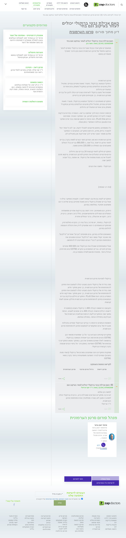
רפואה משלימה (24, 3)
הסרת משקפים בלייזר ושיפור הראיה (61, 522)
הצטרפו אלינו (95, 520)
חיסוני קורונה (46, 518)
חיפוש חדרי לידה (62, 3)
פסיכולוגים (46, 529)
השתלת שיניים (12, 524)
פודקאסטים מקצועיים (36, 4)
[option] (102, 443)
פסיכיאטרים (29, 516)
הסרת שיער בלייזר (13, 517)
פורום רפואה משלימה (79, 525)
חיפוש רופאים (74, 3)
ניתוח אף (30, 522)
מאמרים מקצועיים (49, 4)
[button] (14, 504)
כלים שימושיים (49, 9)
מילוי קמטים (12, 520)
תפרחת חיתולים (35, 52)
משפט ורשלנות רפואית (32, 101)
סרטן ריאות (102, 369)
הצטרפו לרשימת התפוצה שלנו (76, 494)
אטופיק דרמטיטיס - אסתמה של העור (26, 35)
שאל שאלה (105, 479)
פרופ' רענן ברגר (100, 425)
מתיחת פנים (29, 524)
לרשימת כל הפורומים (105, 482)
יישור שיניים (13, 522)
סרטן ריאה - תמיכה (34, 67)
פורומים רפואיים (62, 9)
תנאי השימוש (63, 499)
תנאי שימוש (96, 522)
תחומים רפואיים (75, 9)
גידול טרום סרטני (86, 369)
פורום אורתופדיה (96, 528)
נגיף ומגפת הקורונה (96, 517)
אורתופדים (46, 527)
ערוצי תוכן (36, 9)
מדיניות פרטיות (94, 524)
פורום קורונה (46, 516)
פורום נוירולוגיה (61, 531)
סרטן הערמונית (81, 32)
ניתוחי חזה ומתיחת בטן (79, 530)
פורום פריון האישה (63, 517)
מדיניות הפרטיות (52, 499)
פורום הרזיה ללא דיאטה (62, 527)
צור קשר (23, 9)
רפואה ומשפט (36, 82)
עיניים (48, 522)
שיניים (48, 520)
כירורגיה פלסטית (44, 525)
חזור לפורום (78, 479)
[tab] (85, 41)
